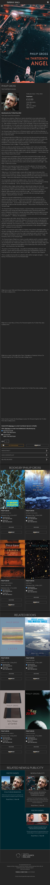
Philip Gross (5, 510)
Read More (11, 527)
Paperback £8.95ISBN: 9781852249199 (32, 588)
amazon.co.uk (37, 445)
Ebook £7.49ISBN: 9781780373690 (7, 521)
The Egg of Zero (30, 733)
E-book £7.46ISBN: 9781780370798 (7, 668)
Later (2, 660)
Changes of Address (6, 583)
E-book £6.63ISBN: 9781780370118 (32, 668)
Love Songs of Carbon (7, 733)
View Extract (5, 450)
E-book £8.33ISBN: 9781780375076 (32, 521)
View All (16, 799)
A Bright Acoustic (6, 513)
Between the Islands (31, 513)
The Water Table (30, 660)
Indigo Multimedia (31, 876)
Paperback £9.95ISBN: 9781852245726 (7, 590)
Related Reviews (6, 459)
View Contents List (7, 455)
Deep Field (29, 583)
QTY (2, 441)
